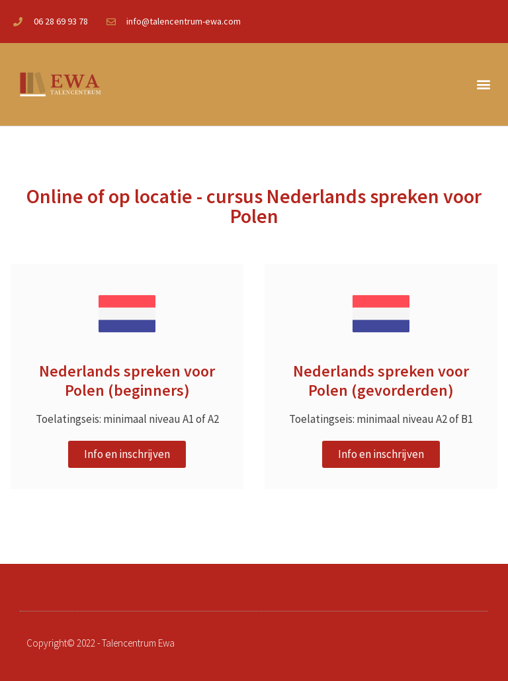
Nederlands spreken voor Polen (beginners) (127, 380)
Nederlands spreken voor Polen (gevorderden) (381, 380)
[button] (484, 84)
